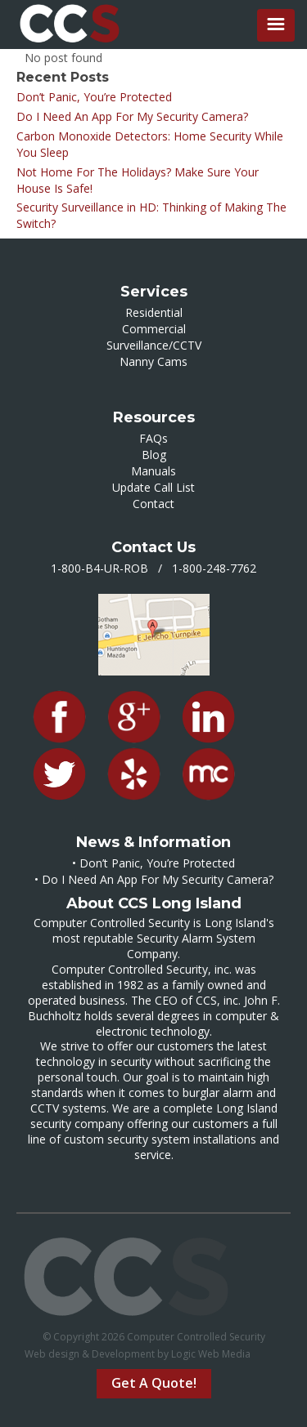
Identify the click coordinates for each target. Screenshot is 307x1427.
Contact (153, 503)
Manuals (153, 471)
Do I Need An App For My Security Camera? (132, 116)
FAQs (153, 438)
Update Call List (153, 487)
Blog (154, 454)
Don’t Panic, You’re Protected (94, 97)
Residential (154, 312)
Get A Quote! (153, 1383)
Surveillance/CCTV (153, 345)
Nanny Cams (153, 361)
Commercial (154, 329)
